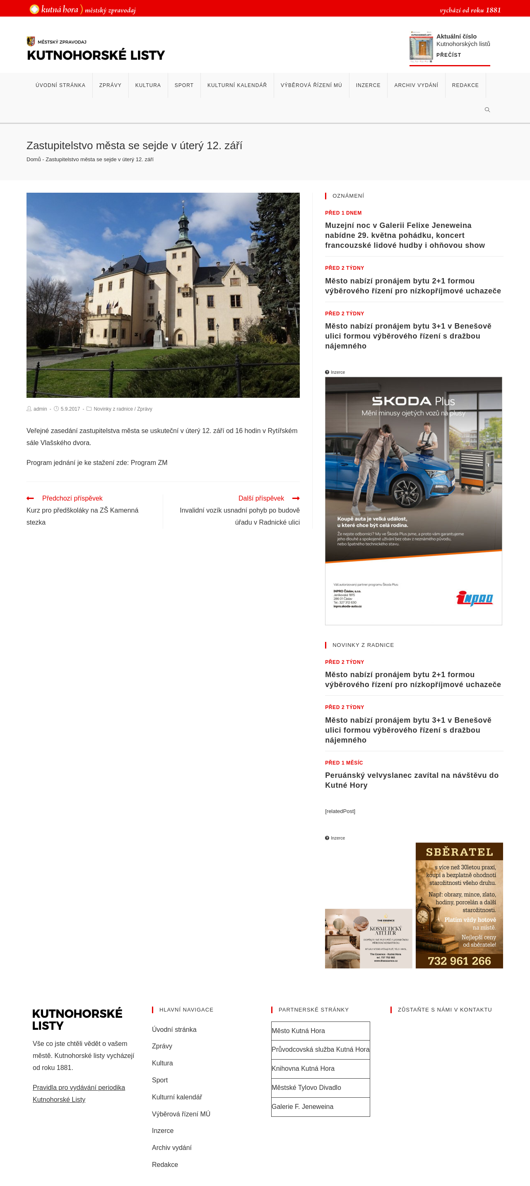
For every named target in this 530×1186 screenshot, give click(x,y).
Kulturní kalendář (177, 1097)
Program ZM (149, 462)
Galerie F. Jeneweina (302, 1106)
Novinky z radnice (113, 409)
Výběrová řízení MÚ (181, 1114)
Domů (33, 159)
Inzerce (162, 1130)
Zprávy (144, 409)
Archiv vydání (172, 1147)
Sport (160, 1080)
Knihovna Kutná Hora (303, 1068)
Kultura (162, 1063)
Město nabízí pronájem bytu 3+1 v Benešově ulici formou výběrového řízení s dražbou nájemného (408, 336)
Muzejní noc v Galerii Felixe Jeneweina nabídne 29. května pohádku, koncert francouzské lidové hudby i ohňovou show (405, 235)
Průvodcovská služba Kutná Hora (321, 1049)
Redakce (165, 1164)
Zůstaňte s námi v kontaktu (445, 1010)
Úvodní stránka (174, 1029)
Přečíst (448, 55)
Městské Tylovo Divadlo (306, 1087)
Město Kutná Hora (298, 1030)
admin (40, 409)
